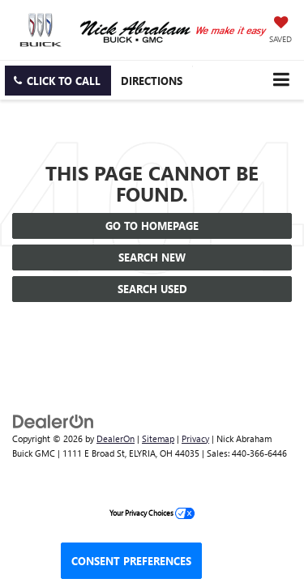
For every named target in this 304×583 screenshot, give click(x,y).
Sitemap (158, 438)
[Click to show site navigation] (281, 80)
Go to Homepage (152, 225)
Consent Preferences (131, 561)
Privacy (195, 438)
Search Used (152, 289)
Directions (151, 80)
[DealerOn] (53, 420)
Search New (152, 257)
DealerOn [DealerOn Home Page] (115, 438)
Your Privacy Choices (152, 512)
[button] (58, 81)
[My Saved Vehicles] (280, 31)
